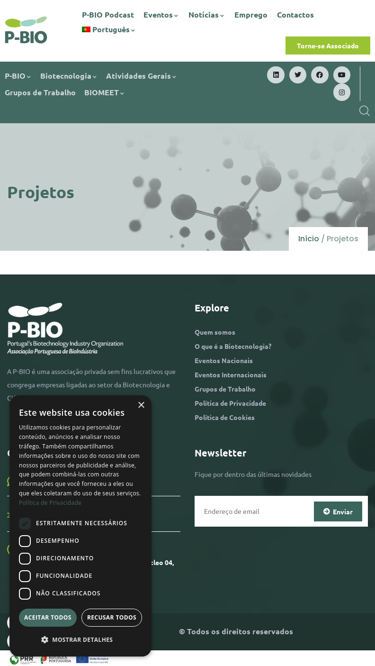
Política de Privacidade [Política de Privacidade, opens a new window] (50, 503)
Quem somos (215, 332)
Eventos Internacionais (231, 374)
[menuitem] (109, 29)
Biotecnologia (69, 76)
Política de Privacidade (230, 403)
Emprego (251, 14)
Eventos (161, 14)
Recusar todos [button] (111, 617)
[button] (80, 640)
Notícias (206, 14)
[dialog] (80, 526)
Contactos (295, 14)
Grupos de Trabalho (40, 92)
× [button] (140, 405)
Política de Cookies (225, 417)
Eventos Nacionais (224, 360)
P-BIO (18, 76)
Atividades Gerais (141, 76)
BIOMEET (104, 92)
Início (308, 238)
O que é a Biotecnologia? (233, 346)
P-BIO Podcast (108, 14)
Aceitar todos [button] (47, 617)
